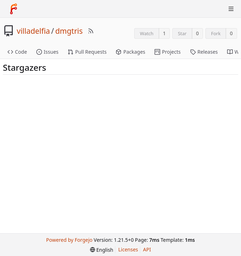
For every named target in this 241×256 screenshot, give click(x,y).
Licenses (128, 249)
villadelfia (33, 30)
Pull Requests (87, 51)
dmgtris (69, 30)
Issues (47, 51)
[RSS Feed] (91, 31)
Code (17, 51)
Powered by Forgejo (69, 239)
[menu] (101, 249)
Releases (204, 51)
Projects (167, 51)
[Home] (13, 8)
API (147, 249)
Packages (130, 51)
